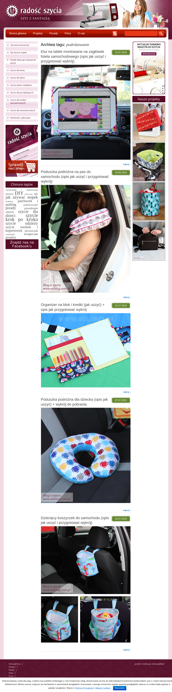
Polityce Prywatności (84, 688)
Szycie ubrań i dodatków (21, 85)
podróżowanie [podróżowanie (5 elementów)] (31, 204)
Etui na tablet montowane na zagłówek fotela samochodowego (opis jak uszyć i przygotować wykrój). (73, 56)
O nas (81, 33)
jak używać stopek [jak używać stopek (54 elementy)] (22, 197)
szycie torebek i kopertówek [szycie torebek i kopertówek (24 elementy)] (22, 229)
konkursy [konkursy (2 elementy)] (9, 201)
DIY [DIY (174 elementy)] (19, 193)
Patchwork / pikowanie (20, 117)
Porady (53, 33)
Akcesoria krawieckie (19, 45)
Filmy (68, 33)
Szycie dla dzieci (17, 77)
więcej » (127, 164)
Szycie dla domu (17, 70)
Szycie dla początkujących (21, 92)
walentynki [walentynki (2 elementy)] (10, 234)
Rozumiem (119, 688)
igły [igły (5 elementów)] (36, 193)
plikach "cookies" (103, 688)
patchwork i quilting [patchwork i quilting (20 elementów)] (22, 202)
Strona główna (17, 33)
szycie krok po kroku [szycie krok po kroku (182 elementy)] (22, 217)
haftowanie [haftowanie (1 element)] (29, 194)
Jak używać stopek (18, 52)
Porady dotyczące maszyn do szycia (23, 61)
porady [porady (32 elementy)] (11, 208)
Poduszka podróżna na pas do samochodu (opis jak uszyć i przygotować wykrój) (75, 176)
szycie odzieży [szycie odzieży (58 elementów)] (22, 223)
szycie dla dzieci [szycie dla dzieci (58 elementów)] (22, 213)
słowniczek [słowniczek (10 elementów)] (31, 230)
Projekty (38, 33)
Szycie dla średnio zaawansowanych (18, 101)
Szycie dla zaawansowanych (22, 110)
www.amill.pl (158, 664)
